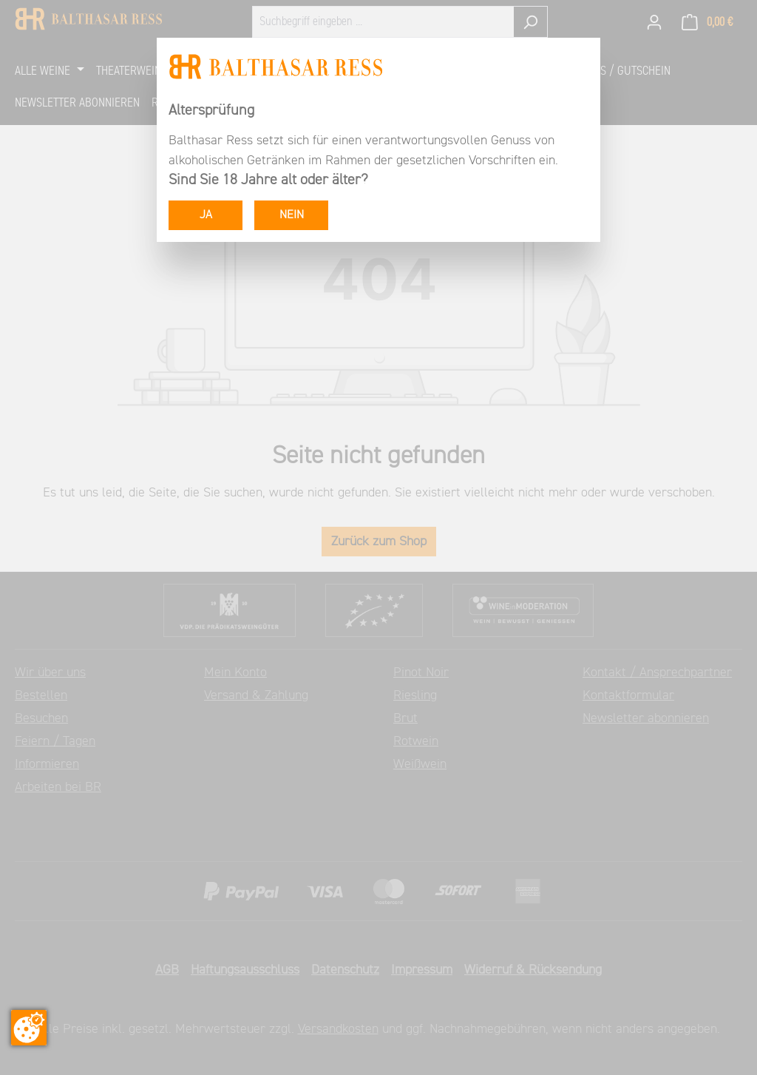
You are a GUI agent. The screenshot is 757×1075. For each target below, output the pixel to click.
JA (206, 215)
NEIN (291, 215)
